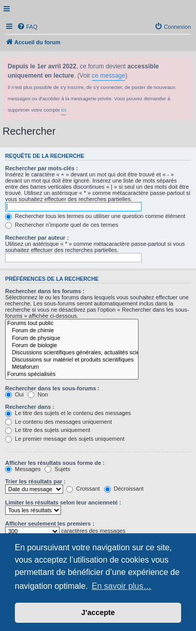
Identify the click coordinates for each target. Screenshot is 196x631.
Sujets (57, 469)
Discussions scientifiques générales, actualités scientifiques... (72, 352)
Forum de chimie (72, 330)
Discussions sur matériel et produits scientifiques (72, 360)
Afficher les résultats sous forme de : (55, 463)
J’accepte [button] (98, 612)
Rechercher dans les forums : (45, 291)
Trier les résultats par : (35, 481)
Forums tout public (72, 323)
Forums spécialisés (72, 374)
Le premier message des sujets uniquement (64, 439)
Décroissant (124, 488)
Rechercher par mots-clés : (41, 168)
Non (38, 394)
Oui (14, 394)
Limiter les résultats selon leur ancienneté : (63, 502)
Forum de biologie (72, 345)
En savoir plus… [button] (122, 586)
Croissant (83, 488)
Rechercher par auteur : (37, 238)
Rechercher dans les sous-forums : (52, 388)
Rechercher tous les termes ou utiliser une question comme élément (95, 216)
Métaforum (72, 367)
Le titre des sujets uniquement (47, 430)
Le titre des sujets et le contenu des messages (68, 413)
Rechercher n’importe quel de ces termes (61, 225)
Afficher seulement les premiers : (49, 523)
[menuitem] (27, 27)
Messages (23, 469)
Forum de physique (72, 338)
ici (63, 110)
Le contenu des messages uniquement (58, 422)
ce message (108, 75)
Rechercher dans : (29, 407)
